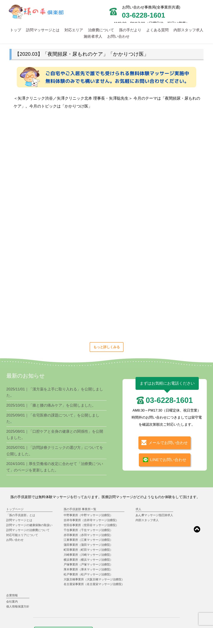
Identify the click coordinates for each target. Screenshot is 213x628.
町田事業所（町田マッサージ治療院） (88, 549)
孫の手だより (130, 30)
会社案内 (12, 601)
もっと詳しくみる (106, 347)
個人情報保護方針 (17, 606)
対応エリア (73, 30)
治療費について (101, 30)
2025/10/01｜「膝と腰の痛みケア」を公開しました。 (51, 405)
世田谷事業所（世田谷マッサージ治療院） (91, 525)
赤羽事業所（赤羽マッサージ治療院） (88, 535)
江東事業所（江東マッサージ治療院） (88, 539)
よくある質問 (157, 30)
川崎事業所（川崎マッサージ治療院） (88, 554)
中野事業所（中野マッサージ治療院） (88, 515)
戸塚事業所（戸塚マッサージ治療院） (88, 564)
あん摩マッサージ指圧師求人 (154, 515)
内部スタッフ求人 (188, 30)
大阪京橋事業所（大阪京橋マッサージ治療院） (94, 579)
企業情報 (12, 595)
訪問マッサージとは (42, 30)
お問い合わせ (118, 36)
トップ (15, 30)
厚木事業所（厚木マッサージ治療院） (88, 569)
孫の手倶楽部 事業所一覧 (80, 509)
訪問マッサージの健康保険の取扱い (29, 525)
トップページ (15, 509)
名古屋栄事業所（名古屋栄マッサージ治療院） (94, 584)
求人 (138, 509)
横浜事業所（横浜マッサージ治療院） (88, 559)
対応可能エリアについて (22, 535)
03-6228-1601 (169, 400)
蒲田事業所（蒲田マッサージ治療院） (88, 544)
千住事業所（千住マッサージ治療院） (88, 530)
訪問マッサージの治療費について (28, 530)
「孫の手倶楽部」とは (20, 515)
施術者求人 (93, 36)
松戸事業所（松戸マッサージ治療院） (88, 574)
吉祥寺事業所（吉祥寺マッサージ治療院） (91, 520)
